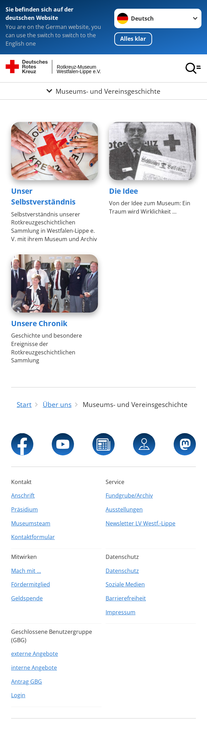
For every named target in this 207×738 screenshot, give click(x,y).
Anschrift (23, 495)
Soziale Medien (125, 584)
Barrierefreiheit (126, 598)
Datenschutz (122, 571)
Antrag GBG (26, 681)
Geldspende (27, 598)
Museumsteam (30, 523)
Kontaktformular (33, 537)
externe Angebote (34, 654)
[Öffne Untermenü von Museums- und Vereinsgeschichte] (103, 91)
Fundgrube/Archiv (129, 495)
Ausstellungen (124, 509)
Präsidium (24, 509)
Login (18, 695)
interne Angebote (34, 667)
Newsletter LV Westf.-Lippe (140, 523)
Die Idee (123, 191)
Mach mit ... (26, 571)
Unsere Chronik (39, 323)
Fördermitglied (30, 584)
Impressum (120, 612)
